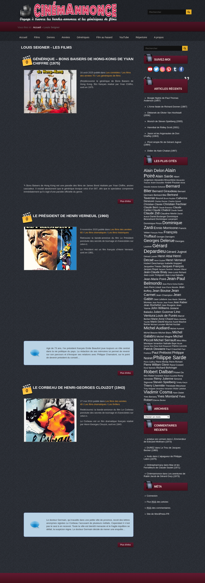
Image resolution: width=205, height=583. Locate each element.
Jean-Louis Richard (177, 272)
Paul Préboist (161, 352)
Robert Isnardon (155, 376)
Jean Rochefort (152, 305)
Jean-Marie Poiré (155, 279)
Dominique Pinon (153, 223)
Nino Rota (154, 346)
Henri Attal (165, 256)
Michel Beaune (151, 333)
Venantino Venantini (164, 389)
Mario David (157, 321)
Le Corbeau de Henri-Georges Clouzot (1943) (79, 387)
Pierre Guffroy (149, 362)
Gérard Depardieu (155, 248)
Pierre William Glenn (156, 364)
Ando (149, 456)
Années (66, 37)
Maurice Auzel (171, 322)
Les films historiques (118, 232)
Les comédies (113, 72)
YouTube (124, 37)
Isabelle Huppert (173, 263)
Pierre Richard (175, 362)
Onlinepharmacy (155, 465)
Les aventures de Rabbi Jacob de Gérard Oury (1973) (164, 475)
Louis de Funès (166, 315)
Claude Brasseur (165, 207)
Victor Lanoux (179, 388)
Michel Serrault (165, 340)
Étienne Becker (159, 400)
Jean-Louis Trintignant (154, 275)
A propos (159, 37)
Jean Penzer (157, 302)
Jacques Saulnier (166, 269)
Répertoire (141, 37)
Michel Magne (164, 336)
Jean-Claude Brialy (155, 272)
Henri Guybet (159, 260)
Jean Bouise (161, 290)
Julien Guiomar (163, 312)
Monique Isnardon (153, 343)
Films (37, 37)
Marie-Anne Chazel (162, 319)
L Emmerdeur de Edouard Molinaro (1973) (165, 440)
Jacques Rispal (151, 269)
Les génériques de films (109, 75)
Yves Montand (167, 396)
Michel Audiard (157, 328)
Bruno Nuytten (170, 198)
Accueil (37, 27)
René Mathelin (150, 368)
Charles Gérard (174, 201)
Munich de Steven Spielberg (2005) (165, 121)
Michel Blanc (165, 332)
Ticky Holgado (149, 389)
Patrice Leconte (179, 346)
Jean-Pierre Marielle (170, 287)
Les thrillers (114, 404)
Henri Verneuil (175, 260)
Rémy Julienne (163, 378)
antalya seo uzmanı (156, 439)
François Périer (157, 233)
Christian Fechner (174, 204)
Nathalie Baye (169, 343)
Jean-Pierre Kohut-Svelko (173, 284)
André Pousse (172, 182)
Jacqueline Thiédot (153, 266)
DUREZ (151, 447)
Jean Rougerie (169, 305)
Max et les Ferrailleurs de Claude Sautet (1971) (162, 466)
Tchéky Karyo (181, 382)
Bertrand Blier (160, 195)
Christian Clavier (153, 204)
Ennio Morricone (166, 228)
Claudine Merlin (168, 213)
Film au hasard (104, 37)
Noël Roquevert (165, 346)
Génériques (83, 37)
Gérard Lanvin (150, 256)
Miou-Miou (181, 340)
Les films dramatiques (95, 232)
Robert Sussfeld (170, 376)
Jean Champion (164, 295)
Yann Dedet (178, 393)
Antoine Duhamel (158, 187)
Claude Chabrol (161, 210)
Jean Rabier (180, 302)
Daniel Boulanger (158, 216)
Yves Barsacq (150, 397)
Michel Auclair (173, 324)
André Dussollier (157, 183)
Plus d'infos (125, 201)
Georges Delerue (159, 240)
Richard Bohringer (166, 367)
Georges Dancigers (165, 237)
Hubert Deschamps (154, 263)
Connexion (152, 495)
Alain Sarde (164, 176)
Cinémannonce (154, 473)
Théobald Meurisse (175, 385)
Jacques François (173, 266)
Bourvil (159, 198)
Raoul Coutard (176, 365)
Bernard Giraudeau (164, 191)
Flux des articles (157, 502)
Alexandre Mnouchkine (165, 180)
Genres (51, 37)
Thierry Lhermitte (154, 385)
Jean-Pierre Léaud (152, 287)
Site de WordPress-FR (158, 514)
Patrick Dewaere (154, 349)
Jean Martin (173, 299)
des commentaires (159, 508)
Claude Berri (151, 207)
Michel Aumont (177, 328)
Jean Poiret (168, 302)
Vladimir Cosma (158, 392)
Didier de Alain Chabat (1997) (162, 150)
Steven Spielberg (164, 382)
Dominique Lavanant (166, 219)
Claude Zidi (152, 213)
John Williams (160, 308)
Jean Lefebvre (160, 299)
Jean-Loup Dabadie (174, 275)
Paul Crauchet (173, 349)
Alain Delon (154, 170)
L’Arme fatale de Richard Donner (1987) (167, 106)
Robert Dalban (159, 371)
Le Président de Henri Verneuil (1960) (71, 216)
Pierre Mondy (162, 362)
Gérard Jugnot (176, 252)
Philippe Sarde (169, 357)
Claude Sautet (177, 210)
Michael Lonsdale (158, 324)
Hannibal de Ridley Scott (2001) (163, 127)
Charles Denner (161, 201)
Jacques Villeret (179, 269)
